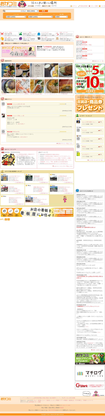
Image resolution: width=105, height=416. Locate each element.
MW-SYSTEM (52, 410)
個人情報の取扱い (45, 398)
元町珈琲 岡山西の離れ (36, 94)
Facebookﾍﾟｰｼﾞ (91, 343)
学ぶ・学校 (83, 400)
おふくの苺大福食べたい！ (89, 122)
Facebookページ (47, 48)
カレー (84, 57)
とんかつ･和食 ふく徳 (22, 78)
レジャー (41, 177)
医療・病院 (68, 400)
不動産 (65, 190)
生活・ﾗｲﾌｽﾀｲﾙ (75, 400)
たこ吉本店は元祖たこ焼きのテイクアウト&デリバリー (25, 155)
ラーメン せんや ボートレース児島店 (54, 94)
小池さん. (4, 117)
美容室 (84, 43)
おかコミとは (31, 398)
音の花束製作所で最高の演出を (51, 154)
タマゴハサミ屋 (48, 78)
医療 (40, 188)
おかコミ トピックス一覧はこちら (62, 166)
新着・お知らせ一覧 (97, 350)
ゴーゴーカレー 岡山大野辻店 (67, 78)
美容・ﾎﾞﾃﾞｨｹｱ (61, 400)
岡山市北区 (84, 51)
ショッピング (67, 177)
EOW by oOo (33, 78)
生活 (65, 188)
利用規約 (37, 398)
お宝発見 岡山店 (62, 176)
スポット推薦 (93, 6)
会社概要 (52, 398)
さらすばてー (85, 154)
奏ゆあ (84, 146)
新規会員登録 (82, 6)
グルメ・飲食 (36, 400)
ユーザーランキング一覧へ (96, 160)
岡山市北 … (17, 180)
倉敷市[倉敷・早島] (86, 45)
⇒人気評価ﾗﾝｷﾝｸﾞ (19, 182)
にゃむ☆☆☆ (85, 138)
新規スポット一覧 (98, 61)
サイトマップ (58, 398)
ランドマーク (42, 199)
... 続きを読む (21, 124)
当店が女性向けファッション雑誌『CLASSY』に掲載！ (57, 158)
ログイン (74, 6)
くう (3, 106)
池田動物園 (37, 176)
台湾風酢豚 (48, 47)
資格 (16, 200)
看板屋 (62, 407)
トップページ (23, 398)
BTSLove (4, 133)
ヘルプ (101, 6)
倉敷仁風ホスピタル (39, 187)
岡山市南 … (66, 180)
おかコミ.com (66, 405)
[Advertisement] (37, 25)
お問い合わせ (66, 398)
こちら (86, 326)
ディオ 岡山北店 (63, 94)
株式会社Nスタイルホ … (64, 187)
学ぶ (16, 199)
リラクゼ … (18, 190)
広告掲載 (72, 398)
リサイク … (67, 179)
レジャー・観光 (45, 400)
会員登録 (30, 402)
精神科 (41, 190)
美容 (16, 188)
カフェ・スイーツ (87, 50)
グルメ (16, 177)
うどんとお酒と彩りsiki (8, 78)
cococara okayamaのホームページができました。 (56, 163)
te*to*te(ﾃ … (12, 187)
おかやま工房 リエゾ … (15, 176)
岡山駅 (35, 198)
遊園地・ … (42, 179)
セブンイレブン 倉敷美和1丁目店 (25, 94)
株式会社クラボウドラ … (15, 198)
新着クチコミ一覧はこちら (64, 143)
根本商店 (4, 94)
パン (16, 179)
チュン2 (84, 130)
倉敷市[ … (41, 191)
